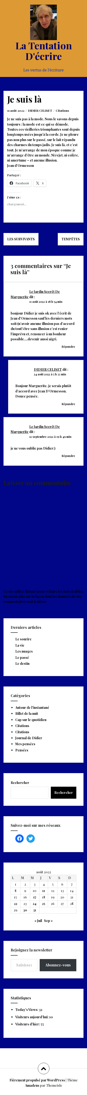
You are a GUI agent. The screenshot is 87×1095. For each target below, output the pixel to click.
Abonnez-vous (58, 965)
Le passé (22, 657)
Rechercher (20, 782)
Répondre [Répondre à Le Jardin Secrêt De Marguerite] (68, 346)
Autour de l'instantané (32, 707)
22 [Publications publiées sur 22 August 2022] (15, 903)
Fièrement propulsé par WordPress (37, 1080)
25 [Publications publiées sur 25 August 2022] (43, 903)
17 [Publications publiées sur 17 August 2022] (34, 897)
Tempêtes (70, 239)
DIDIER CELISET (40, 110)
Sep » (48, 920)
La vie (19, 645)
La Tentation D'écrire (43, 50)
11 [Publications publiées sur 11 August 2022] (43, 891)
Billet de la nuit (26, 713)
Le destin (22, 663)
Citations (62, 110)
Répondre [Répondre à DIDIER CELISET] (68, 404)
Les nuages (24, 651)
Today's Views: (27, 1009)
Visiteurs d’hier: (28, 1024)
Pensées (21, 750)
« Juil (38, 920)
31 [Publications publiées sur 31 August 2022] (34, 910)
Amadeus (32, 1085)
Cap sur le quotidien (30, 720)
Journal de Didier (28, 738)
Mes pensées (25, 744)
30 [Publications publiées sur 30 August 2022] (25, 910)
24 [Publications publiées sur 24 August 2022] (34, 903)
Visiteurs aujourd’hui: (32, 1017)
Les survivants (21, 239)
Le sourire (23, 639)
